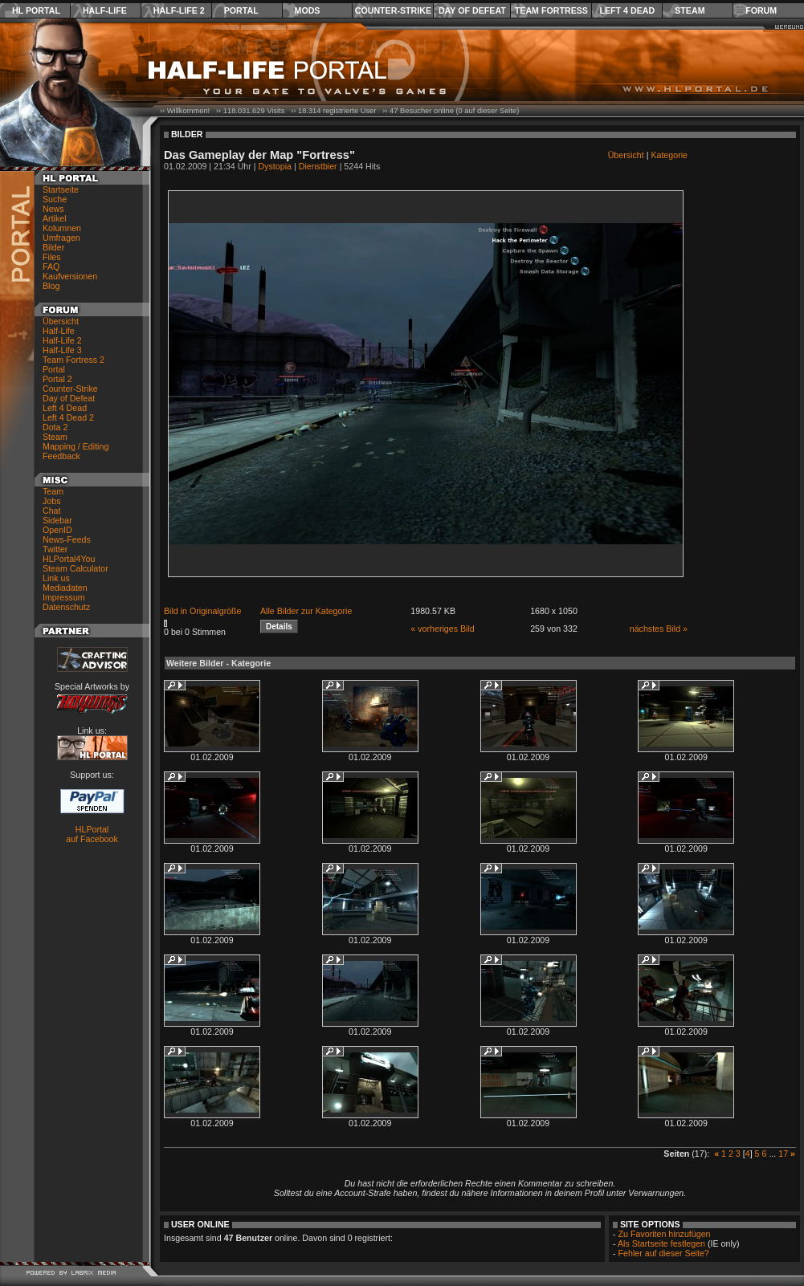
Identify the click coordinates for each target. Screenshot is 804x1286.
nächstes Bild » (659, 628)
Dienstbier (318, 166)
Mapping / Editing (75, 446)
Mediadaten (65, 587)
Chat (52, 510)
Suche (55, 199)
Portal (241, 10)
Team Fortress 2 (73, 359)
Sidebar (57, 520)
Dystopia (275, 166)
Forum (761, 10)
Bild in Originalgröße (203, 611)
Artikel (55, 218)
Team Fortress (551, 10)
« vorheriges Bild (442, 628)
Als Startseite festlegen (661, 1243)
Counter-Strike (393, 10)
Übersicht (61, 321)
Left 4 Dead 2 (68, 417)
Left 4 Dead (627, 10)
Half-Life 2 (179, 10)
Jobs (52, 501)
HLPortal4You (69, 559)
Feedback (61, 456)
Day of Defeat (472, 10)
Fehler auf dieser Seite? (663, 1253)
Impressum (64, 597)
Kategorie (669, 155)
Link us (56, 578)
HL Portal (36, 10)
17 (783, 1153)
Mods (307, 10)
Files (52, 257)
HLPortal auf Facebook (92, 834)
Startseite (61, 189)
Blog (51, 286)
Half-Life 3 (62, 350)
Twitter (55, 549)
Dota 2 (55, 427)
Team (53, 491)
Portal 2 (57, 379)
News (53, 209)
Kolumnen (62, 228)
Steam (689, 10)
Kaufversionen (70, 276)
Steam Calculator (75, 568)
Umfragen (61, 237)
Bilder (53, 247)
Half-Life (105, 10)
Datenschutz (66, 607)
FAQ (51, 266)
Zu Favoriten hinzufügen (664, 1234)
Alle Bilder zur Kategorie (306, 611)
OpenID (57, 530)
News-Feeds (67, 539)
